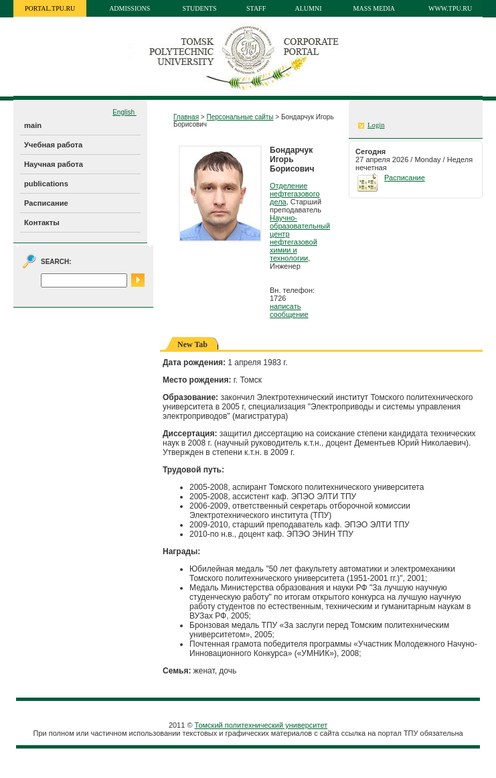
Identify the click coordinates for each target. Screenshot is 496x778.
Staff (256, 8)
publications (46, 184)
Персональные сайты (239, 117)
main (33, 125)
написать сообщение (289, 310)
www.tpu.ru (450, 8)
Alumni (308, 8)
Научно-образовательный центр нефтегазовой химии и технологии (300, 238)
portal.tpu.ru (50, 8)
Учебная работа (53, 145)
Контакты (42, 222)
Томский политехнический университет (261, 725)
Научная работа (53, 164)
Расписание (46, 203)
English (124, 112)
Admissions (129, 8)
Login (375, 125)
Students (199, 8)
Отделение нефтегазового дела (295, 194)
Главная (186, 117)
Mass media (374, 8)
